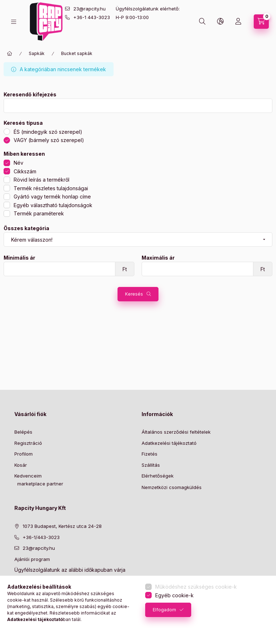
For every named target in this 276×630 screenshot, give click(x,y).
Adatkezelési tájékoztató (169, 443)
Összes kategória (26, 228)
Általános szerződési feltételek (176, 432)
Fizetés (149, 454)
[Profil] (238, 21)
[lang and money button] (220, 21)
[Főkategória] (9, 53)
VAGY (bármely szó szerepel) (49, 140)
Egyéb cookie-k (174, 595)
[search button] (202, 21)
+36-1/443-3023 (41, 537)
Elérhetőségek (158, 476)
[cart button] (261, 21)
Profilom (23, 454)
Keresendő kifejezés (30, 94)
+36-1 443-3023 (91, 17)
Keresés (134, 294)
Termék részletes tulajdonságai (51, 188)
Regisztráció (28, 443)
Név (18, 163)
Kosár (20, 465)
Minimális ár (19, 258)
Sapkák (37, 53)
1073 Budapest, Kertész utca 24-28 (62, 526)
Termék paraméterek (39, 213)
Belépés (23, 432)
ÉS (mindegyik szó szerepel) (48, 132)
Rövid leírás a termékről (41, 180)
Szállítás (151, 465)
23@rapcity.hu (89, 9)
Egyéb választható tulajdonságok (53, 205)
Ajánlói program (32, 559)
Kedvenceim (28, 476)
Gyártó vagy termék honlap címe (52, 196)
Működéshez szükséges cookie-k (196, 587)
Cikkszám (25, 171)
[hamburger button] (13, 21)
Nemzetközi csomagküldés (172, 487)
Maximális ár (158, 258)
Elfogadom (164, 609)
